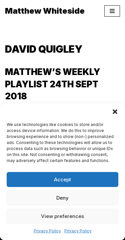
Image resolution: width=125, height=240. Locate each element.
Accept (62, 179)
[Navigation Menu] (112, 11)
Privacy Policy (47, 230)
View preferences (62, 216)
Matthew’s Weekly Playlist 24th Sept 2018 (52, 84)
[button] (115, 111)
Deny (62, 198)
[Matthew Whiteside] (45, 11)
